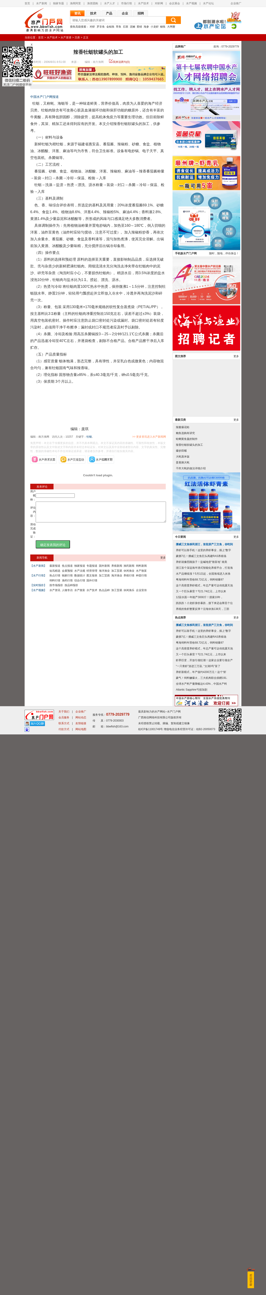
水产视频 (191, 3)
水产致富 (141, 574)
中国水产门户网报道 (44, 97)
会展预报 (67, 574)
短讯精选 (54, 574)
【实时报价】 (38, 589)
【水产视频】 (38, 594)
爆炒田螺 (181, 1011)
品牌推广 (180, 607)
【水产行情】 (38, 579)
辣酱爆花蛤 (182, 987)
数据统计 (79, 579)
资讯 (77, 13)
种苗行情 (141, 579)
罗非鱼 (101, 26)
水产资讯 (54, 594)
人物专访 (67, 594)
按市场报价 (56, 589)
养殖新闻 (116, 569)
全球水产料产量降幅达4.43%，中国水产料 (201, 1244)
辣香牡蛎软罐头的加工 (189, 1005)
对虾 (92, 26)
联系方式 (63, 1284)
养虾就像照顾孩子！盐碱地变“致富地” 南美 (201, 1122)
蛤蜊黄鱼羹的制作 (187, 999)
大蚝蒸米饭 (182, 1017)
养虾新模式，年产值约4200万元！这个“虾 (201, 1232)
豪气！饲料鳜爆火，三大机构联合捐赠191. (201, 1238)
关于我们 (63, 1272)
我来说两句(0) (121, 62)
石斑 (125, 26)
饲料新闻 (141, 569)
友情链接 (80, 1284)
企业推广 (236, 3)
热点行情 (54, 579)
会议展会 (174, 3)
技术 (93, 13)
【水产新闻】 (38, 569)
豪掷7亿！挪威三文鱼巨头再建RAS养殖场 (201, 1116)
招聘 (141, 13)
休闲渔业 (129, 574)
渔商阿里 (75, 3)
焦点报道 (67, 569)
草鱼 (118, 26)
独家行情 (67, 579)
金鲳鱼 (110, 26)
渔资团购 (92, 3)
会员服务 (63, 1278)
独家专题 (58, 3)
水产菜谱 (66, 37)
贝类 (77, 37)
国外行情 (91, 584)
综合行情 (79, 584)
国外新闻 (104, 569)
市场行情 (126, 3)
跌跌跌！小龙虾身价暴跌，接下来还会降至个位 (204, 1163)
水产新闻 (41, 3)
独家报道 (79, 569)
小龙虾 (155, 26)
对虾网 (159, 3)
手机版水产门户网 (186, 814)
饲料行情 (54, 584)
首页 (41, 37)
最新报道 (54, 569)
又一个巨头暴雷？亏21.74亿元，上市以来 (201, 1151)
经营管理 (91, 574)
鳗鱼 (163, 26)
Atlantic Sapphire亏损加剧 (191, 1250)
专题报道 (91, 569)
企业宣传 (141, 594)
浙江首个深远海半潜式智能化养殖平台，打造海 (204, 1128)
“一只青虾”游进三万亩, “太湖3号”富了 (198, 1226)
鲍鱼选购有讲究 (185, 993)
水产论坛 (208, 3)
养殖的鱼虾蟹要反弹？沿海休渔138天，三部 (202, 1169)
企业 (125, 13)
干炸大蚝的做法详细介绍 (191, 1029)
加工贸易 (116, 574)
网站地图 (80, 1289)
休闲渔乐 (129, 594)
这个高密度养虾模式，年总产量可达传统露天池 (204, 1146)
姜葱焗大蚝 (182, 1023)
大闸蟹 (171, 26)
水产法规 (79, 574)
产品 (109, 13)
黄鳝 (139, 26)
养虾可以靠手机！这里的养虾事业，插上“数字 (203, 1110)
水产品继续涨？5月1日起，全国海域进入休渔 (203, 1134)
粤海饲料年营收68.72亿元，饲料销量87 (200, 1140)
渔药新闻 (129, 569)
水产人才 (109, 3)
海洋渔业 (104, 574)
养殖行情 (129, 579)
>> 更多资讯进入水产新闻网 (165, 436)
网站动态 (80, 1278)
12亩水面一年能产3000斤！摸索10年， (199, 1157)
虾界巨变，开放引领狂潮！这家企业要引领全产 (204, 1220)
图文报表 (91, 579)
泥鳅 (132, 26)
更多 (163, 561)
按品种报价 (71, 589)
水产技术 (143, 3)
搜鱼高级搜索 (78, 26)
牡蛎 (89, 436)
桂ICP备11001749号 (150, 1289)
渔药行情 (67, 584)
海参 (146, 26)
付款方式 (63, 1289)
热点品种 (104, 594)
